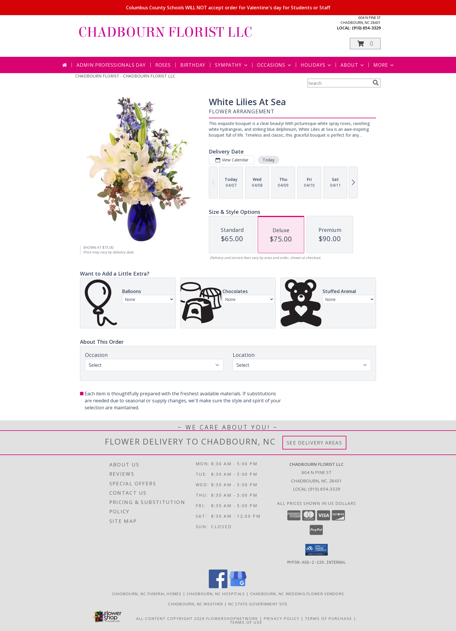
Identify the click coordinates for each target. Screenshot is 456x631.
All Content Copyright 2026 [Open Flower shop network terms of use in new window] (170, 618)
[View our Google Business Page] (238, 586)
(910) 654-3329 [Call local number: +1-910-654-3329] (366, 28)
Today (269, 160)
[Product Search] (339, 83)
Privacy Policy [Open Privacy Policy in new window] (282, 618)
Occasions (274, 65)
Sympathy (231, 65)
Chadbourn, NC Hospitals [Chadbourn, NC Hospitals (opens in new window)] (216, 593)
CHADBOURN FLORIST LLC (165, 32)
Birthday (192, 65)
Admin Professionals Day (110, 65)
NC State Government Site (258, 603)
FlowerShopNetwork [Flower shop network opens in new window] (232, 618)
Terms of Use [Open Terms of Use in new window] (246, 622)
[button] (365, 43)
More (384, 65)
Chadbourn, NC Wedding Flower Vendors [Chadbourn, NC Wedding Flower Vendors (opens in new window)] (297, 593)
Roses (163, 65)
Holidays (316, 65)
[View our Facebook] (218, 586)
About (353, 65)
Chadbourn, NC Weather (195, 603)
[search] (375, 83)
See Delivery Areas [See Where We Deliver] (314, 442)
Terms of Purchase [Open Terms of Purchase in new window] (328, 618)
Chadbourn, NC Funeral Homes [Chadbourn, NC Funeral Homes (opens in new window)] (147, 593)
